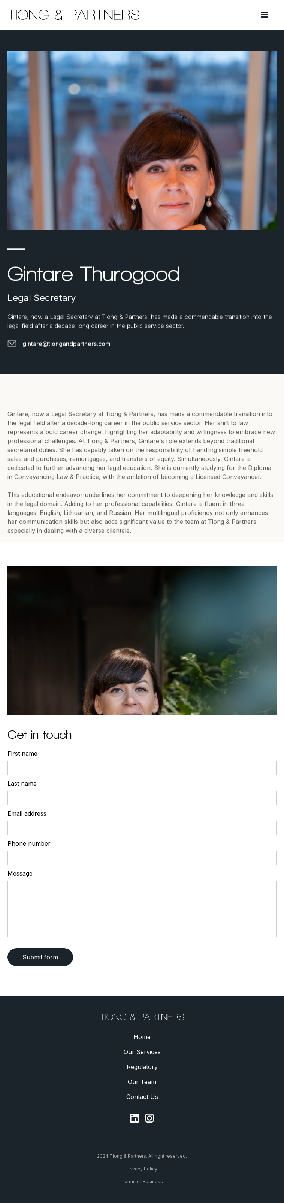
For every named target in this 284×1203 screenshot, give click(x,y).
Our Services (142, 1052)
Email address (26, 813)
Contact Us (142, 1096)
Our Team (142, 1082)
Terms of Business (142, 1181)
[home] (73, 15)
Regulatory (142, 1067)
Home (142, 1037)
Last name (22, 783)
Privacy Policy (142, 1169)
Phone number (29, 843)
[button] (265, 15)
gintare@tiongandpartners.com (66, 343)
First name (22, 753)
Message (20, 873)
